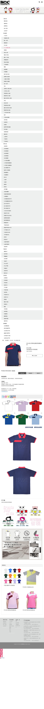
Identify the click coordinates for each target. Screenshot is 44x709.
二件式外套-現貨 (7, 112)
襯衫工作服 (6, 301)
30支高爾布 (6, 158)
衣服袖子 (5, 268)
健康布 (5, 184)
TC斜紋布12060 (7, 232)
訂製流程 (5, 277)
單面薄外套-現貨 (7, 105)
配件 (10, 628)
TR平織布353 (6, 234)
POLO (10, 623)
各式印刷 (5, 253)
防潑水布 (5, 239)
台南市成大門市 (7, 338)
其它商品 (5, 119)
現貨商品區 (6, 131)
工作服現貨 (6, 64)
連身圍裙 (5, 69)
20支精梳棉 (6, 148)
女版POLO (6, 297)
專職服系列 (6, 59)
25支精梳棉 (6, 150)
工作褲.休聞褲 (6, 117)
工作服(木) (6, 141)
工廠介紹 (5, 18)
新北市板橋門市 (7, 328)
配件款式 (5, 273)
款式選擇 (5, 258)
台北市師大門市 (7, 330)
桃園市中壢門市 (7, 333)
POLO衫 (5, 45)
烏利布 (5, 237)
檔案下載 (5, 320)
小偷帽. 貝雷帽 (7, 79)
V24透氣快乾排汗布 (8, 198)
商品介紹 (22, 373)
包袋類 (5, 124)
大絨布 (5, 182)
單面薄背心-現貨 (7, 93)
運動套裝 (5, 42)
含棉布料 (5, 146)
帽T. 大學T (6, 40)
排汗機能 (5, 189)
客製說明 (30, 373)
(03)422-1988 (27, 632)
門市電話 (2, 657)
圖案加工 (5, 251)
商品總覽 (5, 33)
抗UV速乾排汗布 (7, 205)
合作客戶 (5, 30)
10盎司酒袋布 (6, 241)
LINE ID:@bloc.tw (35, 624)
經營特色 (5, 25)
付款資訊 (5, 282)
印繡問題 (5, 313)
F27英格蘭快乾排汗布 (8, 201)
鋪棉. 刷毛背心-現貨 (8, 98)
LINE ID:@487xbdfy (35, 632)
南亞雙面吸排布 (7, 220)
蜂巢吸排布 (6, 222)
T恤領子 (5, 261)
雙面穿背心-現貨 (7, 95)
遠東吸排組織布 (7, 217)
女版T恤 (5, 292)
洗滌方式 (38, 373)
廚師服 (5, 50)
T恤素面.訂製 (6, 38)
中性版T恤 (6, 289)
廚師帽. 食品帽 (7, 76)
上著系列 (5, 136)
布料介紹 (5, 143)
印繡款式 (5, 249)
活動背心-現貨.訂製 (7, 88)
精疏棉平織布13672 (8, 227)
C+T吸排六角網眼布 (8, 165)
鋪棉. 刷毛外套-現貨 (8, 107)
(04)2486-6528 (28, 636)
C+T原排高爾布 (7, 160)
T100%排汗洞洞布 (7, 210)
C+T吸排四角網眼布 (8, 162)
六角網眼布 (6, 174)
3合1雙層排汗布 (7, 167)
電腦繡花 (5, 256)
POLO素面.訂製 (7, 47)
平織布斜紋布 (6, 225)
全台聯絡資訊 (6, 325)
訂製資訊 (5, 275)
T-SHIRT (5, 35)
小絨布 (5, 179)
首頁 (3, 340)
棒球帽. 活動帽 (7, 81)
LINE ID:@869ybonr (35, 640)
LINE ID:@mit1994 (35, 636)
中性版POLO (6, 294)
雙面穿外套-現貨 (7, 110)
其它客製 (5, 129)
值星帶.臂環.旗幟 (7, 126)
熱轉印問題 (6, 318)
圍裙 (5, 66)
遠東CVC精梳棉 (7, 170)
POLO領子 (6, 263)
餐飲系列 (5, 134)
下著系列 (5, 138)
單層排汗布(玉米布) (7, 215)
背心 (5, 86)
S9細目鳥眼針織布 (7, 194)
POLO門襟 (6, 265)
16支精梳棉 (6, 155)
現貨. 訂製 (6, 52)
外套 (5, 100)
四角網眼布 (6, 172)
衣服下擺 (5, 270)
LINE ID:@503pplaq (35, 628)
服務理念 (5, 23)
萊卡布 (5, 177)
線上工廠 (5, 28)
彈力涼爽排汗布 (7, 208)
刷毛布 (5, 186)
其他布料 (5, 246)
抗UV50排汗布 (7, 203)
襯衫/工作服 (6, 54)
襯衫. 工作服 (6, 57)
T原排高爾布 (6, 191)
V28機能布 (6, 196)
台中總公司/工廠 (7, 335)
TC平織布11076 (7, 229)
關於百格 (5, 21)
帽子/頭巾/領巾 (7, 74)
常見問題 (5, 308)
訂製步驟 (5, 280)
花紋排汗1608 (6, 213)
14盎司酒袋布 (6, 244)
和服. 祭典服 (6, 62)
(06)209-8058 (27, 640)
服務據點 (5, 323)
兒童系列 (5, 122)
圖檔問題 (5, 316)
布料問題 (5, 311)
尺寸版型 (5, 287)
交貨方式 (5, 285)
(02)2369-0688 (28, 628)
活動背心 (5, 304)
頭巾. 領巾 (6, 83)
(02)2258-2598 (28, 624)
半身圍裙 (5, 71)
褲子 (5, 114)
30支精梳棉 (6, 153)
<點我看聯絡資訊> (4, 391)
